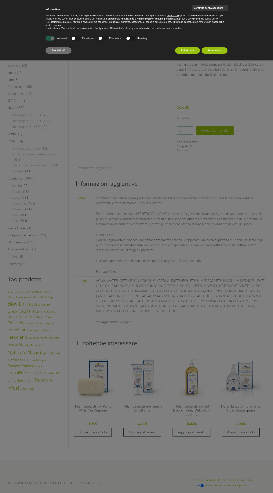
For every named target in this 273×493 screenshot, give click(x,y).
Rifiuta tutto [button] (187, 50)
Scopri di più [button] (58, 50)
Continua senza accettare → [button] (210, 7)
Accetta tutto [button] (214, 50)
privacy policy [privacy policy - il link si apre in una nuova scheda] (173, 15)
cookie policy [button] (211, 18)
